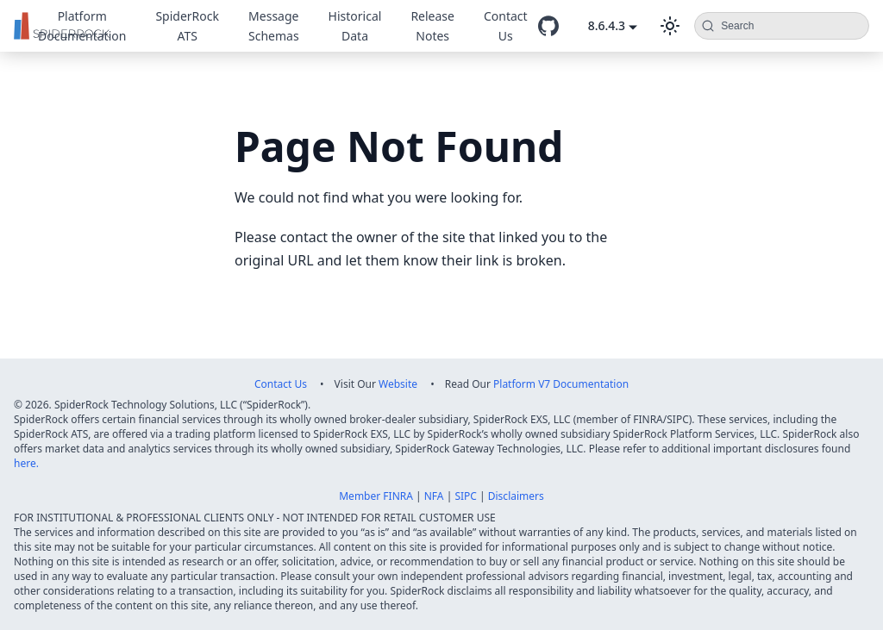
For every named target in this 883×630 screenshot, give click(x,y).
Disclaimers (516, 496)
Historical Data (355, 26)
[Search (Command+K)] (781, 26)
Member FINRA (376, 496)
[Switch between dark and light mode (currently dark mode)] (670, 26)
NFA (434, 496)
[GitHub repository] (548, 26)
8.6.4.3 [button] (606, 25)
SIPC (465, 496)
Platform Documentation (82, 26)
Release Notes (432, 26)
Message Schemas (273, 26)
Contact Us (506, 26)
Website (398, 384)
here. (26, 463)
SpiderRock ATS (187, 26)
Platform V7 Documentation (561, 384)
